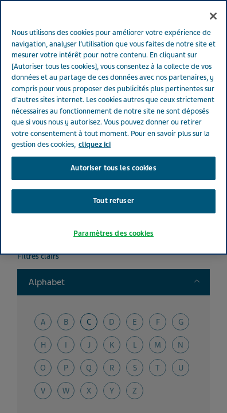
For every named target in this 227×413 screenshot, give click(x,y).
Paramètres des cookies (113, 206)
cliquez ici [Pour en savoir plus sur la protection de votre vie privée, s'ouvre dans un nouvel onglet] (95, 118)
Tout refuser (113, 174)
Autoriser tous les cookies (113, 141)
